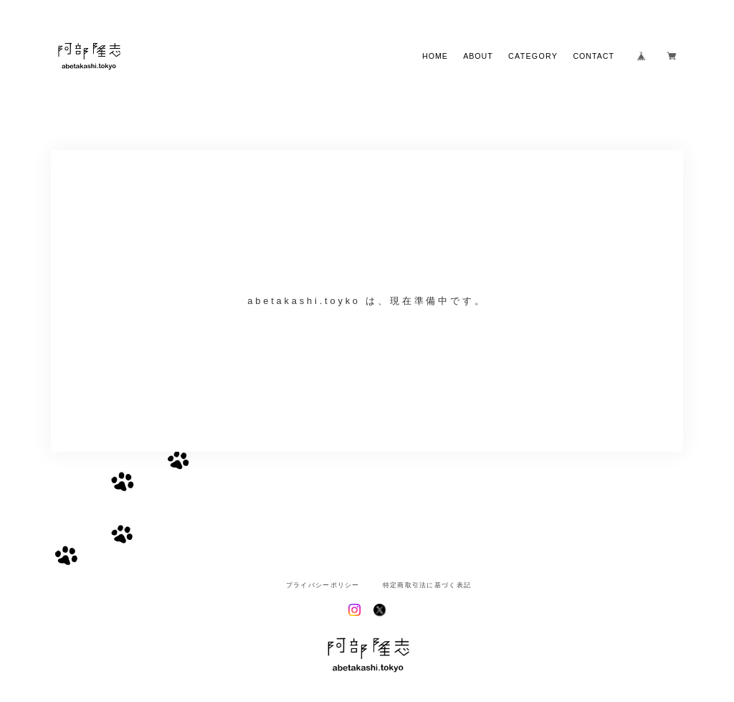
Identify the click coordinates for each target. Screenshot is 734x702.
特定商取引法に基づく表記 (427, 585)
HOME (435, 56)
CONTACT (593, 56)
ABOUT (478, 56)
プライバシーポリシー (323, 585)
